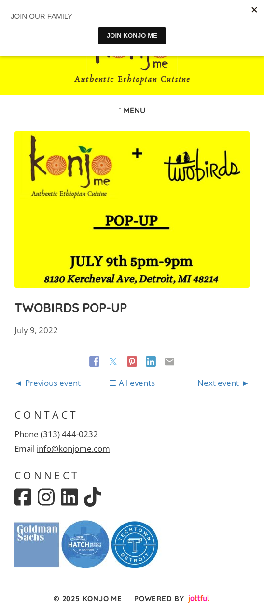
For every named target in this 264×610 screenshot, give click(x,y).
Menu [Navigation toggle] (132, 110)
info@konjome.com (73, 448)
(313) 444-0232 (69, 434)
